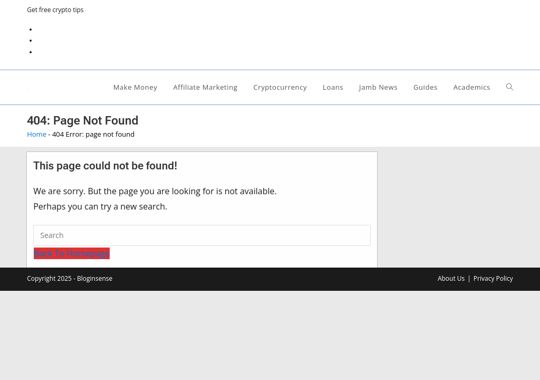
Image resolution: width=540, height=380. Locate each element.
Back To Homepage (72, 253)
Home (36, 134)
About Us (451, 278)
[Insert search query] (202, 235)
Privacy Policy (493, 278)
